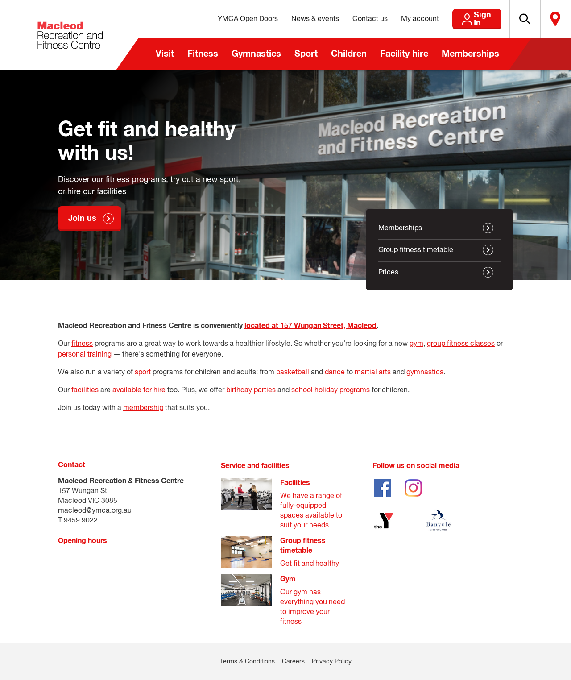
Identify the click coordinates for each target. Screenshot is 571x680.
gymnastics (424, 372)
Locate (552, 19)
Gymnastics (256, 54)
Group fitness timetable (415, 250)
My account (397, 19)
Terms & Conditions (247, 662)
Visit (165, 54)
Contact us (346, 19)
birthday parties (251, 390)
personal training (85, 354)
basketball (292, 372)
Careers (293, 662)
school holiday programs (330, 390)
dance (335, 372)
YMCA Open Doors (224, 19)
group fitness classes (461, 344)
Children (349, 54)
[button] (513, 19)
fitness (82, 344)
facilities (85, 390)
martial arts (373, 372)
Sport (306, 54)
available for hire (139, 390)
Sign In (464, 19)
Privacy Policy (332, 662)
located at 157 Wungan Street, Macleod (310, 325)
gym (416, 344)
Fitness (202, 54)
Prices (388, 272)
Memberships (470, 54)
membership (143, 408)
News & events (292, 19)
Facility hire (404, 54)
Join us (82, 219)
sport (143, 372)
